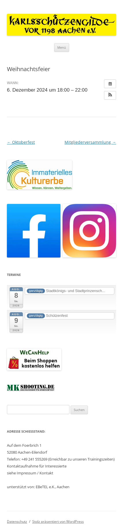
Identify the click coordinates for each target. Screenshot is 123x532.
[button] (110, 95)
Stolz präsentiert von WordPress (58, 521)
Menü (61, 47)
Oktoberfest (21, 142)
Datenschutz (17, 521)
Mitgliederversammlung (90, 142)
